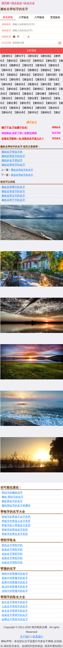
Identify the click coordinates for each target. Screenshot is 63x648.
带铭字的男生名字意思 (15, 534)
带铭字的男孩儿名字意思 (16, 521)
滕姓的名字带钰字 (12, 160)
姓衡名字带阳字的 (12, 558)
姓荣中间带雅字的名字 (15, 582)
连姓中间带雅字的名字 (15, 591)
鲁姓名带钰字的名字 (22, 175)
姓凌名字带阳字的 (12, 549)
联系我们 (38, 636)
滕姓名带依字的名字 (13, 164)
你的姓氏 (6, 24)
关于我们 (25, 636)
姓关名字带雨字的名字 (15, 610)
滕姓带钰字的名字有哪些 (16, 505)
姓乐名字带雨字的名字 (15, 602)
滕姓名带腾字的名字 (13, 187)
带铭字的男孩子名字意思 (16, 516)
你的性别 (6, 36)
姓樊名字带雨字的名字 (15, 619)
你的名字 (6, 30)
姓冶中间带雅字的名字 (15, 586)
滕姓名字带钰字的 (12, 151)
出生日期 (6, 42)
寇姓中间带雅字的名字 (15, 578)
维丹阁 (5, 3)
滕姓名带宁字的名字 (13, 200)
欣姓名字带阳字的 (12, 562)
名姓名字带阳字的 (12, 553)
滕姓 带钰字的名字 (12, 496)
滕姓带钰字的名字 (12, 501)
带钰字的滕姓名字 (12, 492)
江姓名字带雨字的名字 (15, 606)
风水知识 (17, 3)
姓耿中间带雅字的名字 (15, 573)
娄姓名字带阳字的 (12, 545)
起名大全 (29, 3)
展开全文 (31, 122)
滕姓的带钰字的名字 (13, 156)
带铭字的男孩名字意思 (15, 529)
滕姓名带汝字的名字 (13, 195)
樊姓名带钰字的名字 (22, 170)
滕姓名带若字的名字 (13, 191)
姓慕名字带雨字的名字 (15, 615)
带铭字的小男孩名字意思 (16, 525)
